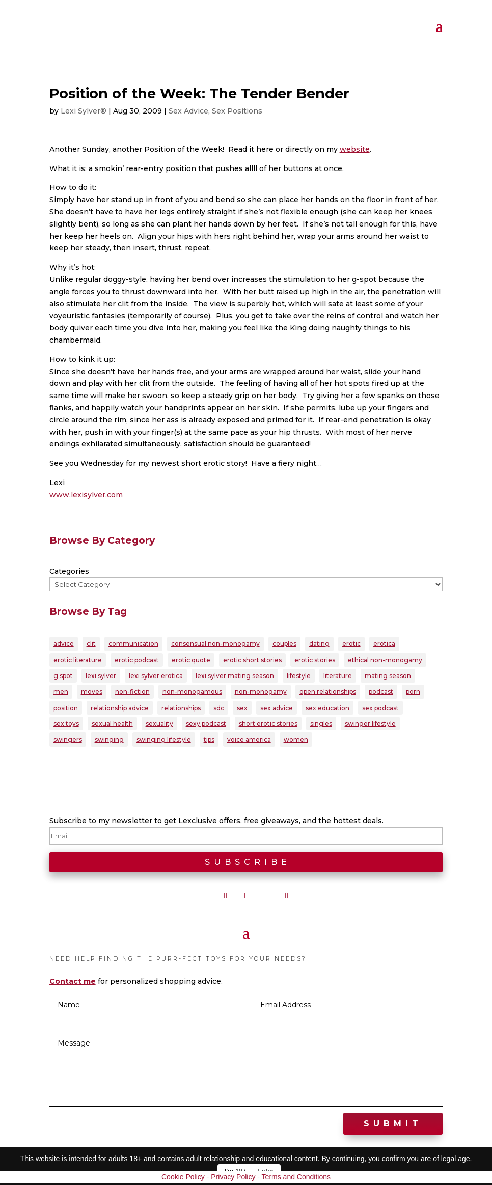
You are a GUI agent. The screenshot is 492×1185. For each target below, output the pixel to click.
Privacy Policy (233, 1178)
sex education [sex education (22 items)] (327, 709)
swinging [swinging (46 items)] (109, 741)
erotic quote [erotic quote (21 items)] (191, 660)
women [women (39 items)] (296, 741)
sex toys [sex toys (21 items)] (66, 724)
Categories (69, 571)
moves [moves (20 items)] (91, 692)
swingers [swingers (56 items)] (67, 741)
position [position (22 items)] (65, 709)
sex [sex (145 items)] (242, 709)
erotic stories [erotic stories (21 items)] (314, 660)
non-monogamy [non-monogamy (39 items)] (261, 692)
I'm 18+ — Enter (249, 1171)
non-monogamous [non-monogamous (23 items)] (192, 692)
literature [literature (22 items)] (337, 676)
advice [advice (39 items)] (63, 643)
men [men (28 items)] (60, 692)
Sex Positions (237, 111)
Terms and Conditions (296, 1178)
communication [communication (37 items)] (133, 643)
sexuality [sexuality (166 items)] (159, 724)
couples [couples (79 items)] (284, 643)
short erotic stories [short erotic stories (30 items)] (268, 724)
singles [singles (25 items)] (321, 724)
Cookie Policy (183, 1178)
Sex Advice (188, 111)
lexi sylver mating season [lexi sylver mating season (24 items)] (235, 676)
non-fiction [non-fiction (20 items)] (132, 692)
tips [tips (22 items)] (209, 741)
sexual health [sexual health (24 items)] (112, 724)
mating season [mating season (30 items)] (388, 676)
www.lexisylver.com (86, 494)
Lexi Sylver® (83, 111)
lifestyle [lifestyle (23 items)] (299, 676)
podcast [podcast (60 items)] (381, 692)
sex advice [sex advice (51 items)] (276, 709)
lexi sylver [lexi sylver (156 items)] (101, 676)
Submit (393, 1125)
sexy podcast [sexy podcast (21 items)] (206, 724)
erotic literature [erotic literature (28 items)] (77, 660)
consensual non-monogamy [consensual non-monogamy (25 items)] (215, 643)
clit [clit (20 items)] (91, 643)
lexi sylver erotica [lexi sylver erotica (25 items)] (156, 676)
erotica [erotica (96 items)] (384, 643)
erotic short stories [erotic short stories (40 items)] (252, 660)
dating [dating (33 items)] (319, 643)
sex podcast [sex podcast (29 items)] (380, 709)
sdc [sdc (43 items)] (218, 709)
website (355, 149)
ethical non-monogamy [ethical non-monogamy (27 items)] (385, 660)
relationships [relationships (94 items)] (181, 709)
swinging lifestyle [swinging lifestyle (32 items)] (163, 741)
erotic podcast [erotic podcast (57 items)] (137, 660)
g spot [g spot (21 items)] (63, 676)
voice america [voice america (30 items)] (249, 741)
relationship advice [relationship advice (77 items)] (120, 709)
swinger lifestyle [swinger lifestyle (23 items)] (370, 724)
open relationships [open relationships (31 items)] (327, 692)
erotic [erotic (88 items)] (351, 643)
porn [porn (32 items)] (413, 692)
